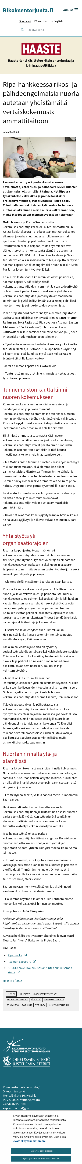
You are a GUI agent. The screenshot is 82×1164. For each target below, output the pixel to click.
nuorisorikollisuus (17, 999)
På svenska (40, 21)
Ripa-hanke (17, 955)
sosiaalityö (13, 1005)
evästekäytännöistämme (29, 1141)
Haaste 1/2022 (12, 981)
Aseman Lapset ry (22, 962)
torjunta (27, 1005)
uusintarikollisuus (59, 1005)
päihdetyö (36, 999)
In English (57, 21)
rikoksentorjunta (54, 999)
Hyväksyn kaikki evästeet (41, 1150)
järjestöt (24, 994)
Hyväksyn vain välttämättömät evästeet (41, 1158)
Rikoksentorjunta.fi (28, 10)
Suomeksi (25, 21)
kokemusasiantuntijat (44, 994)
